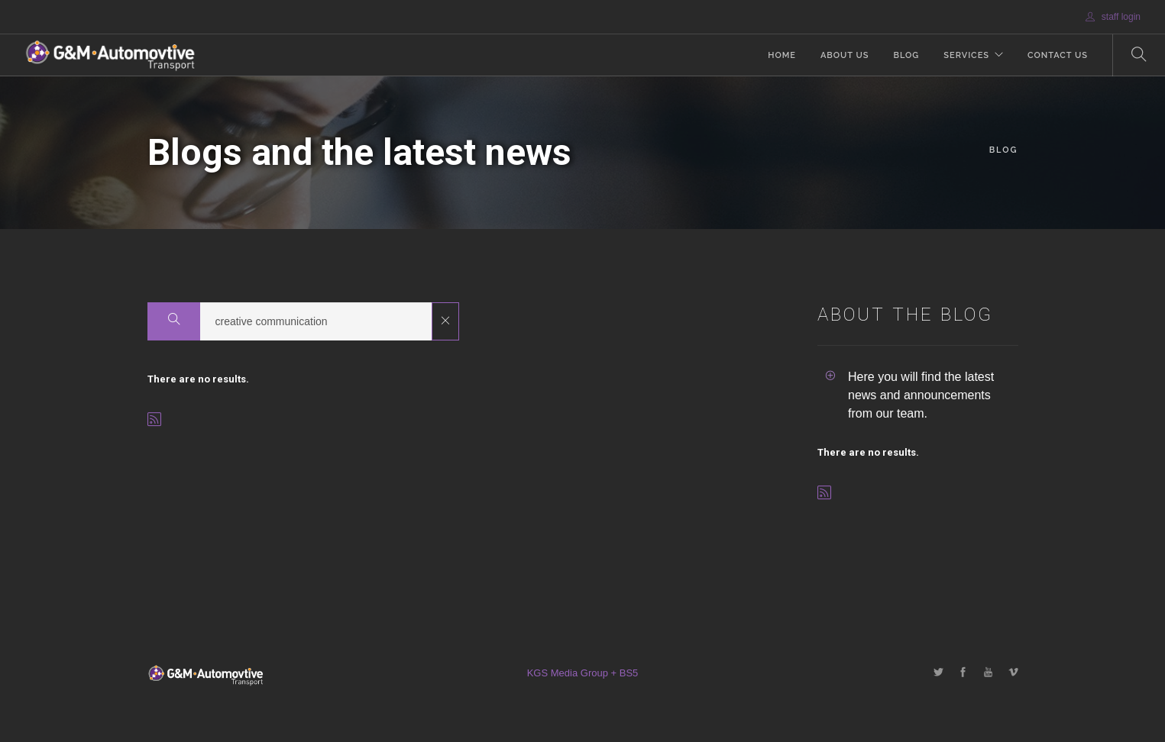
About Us (844, 55)
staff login (1113, 16)
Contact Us (1057, 55)
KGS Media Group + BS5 (583, 673)
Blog (906, 55)
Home (782, 55)
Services (966, 55)
